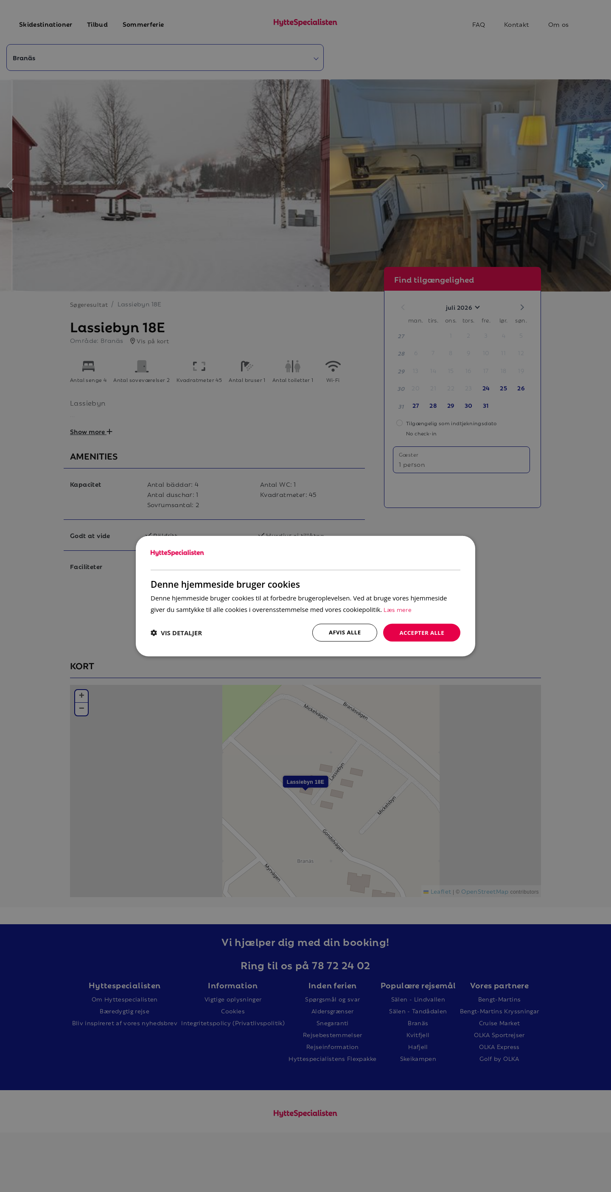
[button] (176, 632)
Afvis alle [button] (342, 632)
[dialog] (305, 596)
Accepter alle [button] (420, 632)
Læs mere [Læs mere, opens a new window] (398, 608)
